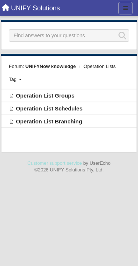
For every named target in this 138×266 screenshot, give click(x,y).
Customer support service (54, 163)
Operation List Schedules (49, 108)
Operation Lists (100, 66)
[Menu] (125, 8)
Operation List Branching (49, 121)
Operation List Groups (45, 95)
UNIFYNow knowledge (50, 66)
